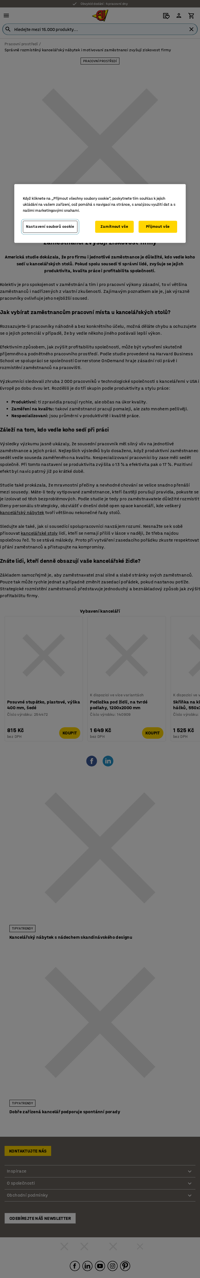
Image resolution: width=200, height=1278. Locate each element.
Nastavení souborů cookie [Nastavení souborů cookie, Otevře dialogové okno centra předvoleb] (50, 226)
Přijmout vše (158, 226)
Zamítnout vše (114, 226)
